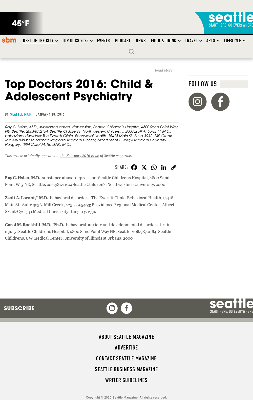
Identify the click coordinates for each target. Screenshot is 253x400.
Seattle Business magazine (126, 369)
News (141, 41)
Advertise (126, 347)
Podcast (123, 41)
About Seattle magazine (126, 336)
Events (103, 41)
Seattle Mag (20, 114)
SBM (9, 40)
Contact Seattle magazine (126, 358)
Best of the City (38, 41)
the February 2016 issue (80, 155)
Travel (191, 41)
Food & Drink (163, 41)
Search (133, 52)
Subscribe (19, 308)
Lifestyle (232, 41)
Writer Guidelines (126, 380)
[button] (57, 41)
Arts (210, 41)
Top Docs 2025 (75, 41)
